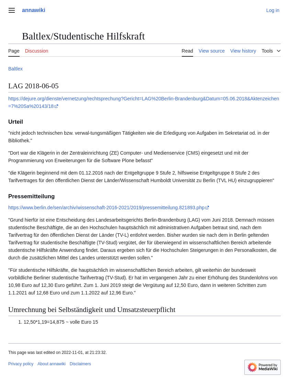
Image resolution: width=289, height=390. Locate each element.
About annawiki (51, 363)
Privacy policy (20, 363)
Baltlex (15, 68)
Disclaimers (80, 363)
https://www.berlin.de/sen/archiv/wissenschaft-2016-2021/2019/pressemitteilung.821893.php (106, 207)
